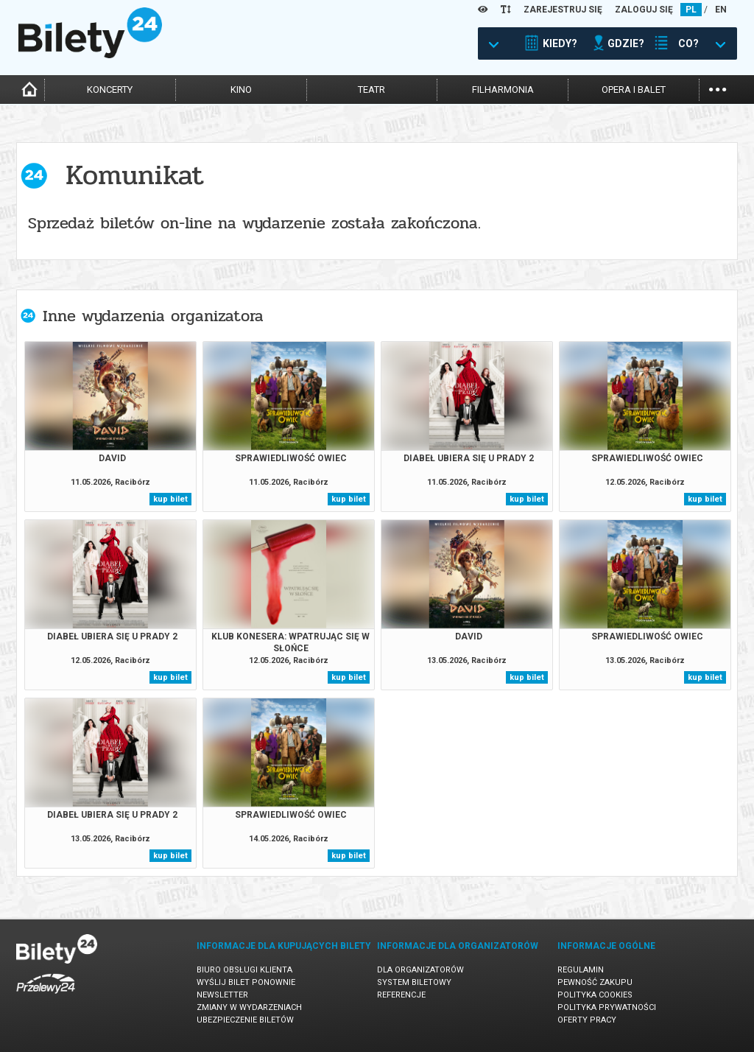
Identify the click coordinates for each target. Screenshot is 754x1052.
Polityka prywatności (606, 1007)
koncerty (110, 89)
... (717, 88)
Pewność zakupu (595, 982)
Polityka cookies (595, 995)
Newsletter (222, 995)
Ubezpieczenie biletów (245, 1020)
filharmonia (503, 89)
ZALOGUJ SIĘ (644, 9)
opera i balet (634, 89)
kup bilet (170, 499)
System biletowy (414, 982)
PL (691, 9)
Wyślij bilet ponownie (246, 982)
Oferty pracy (586, 1020)
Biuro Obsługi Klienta (244, 970)
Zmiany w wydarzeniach (249, 1007)
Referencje (401, 995)
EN (721, 9)
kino (241, 89)
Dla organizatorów (420, 970)
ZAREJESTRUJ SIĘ (563, 9)
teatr (371, 89)
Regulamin (580, 970)
